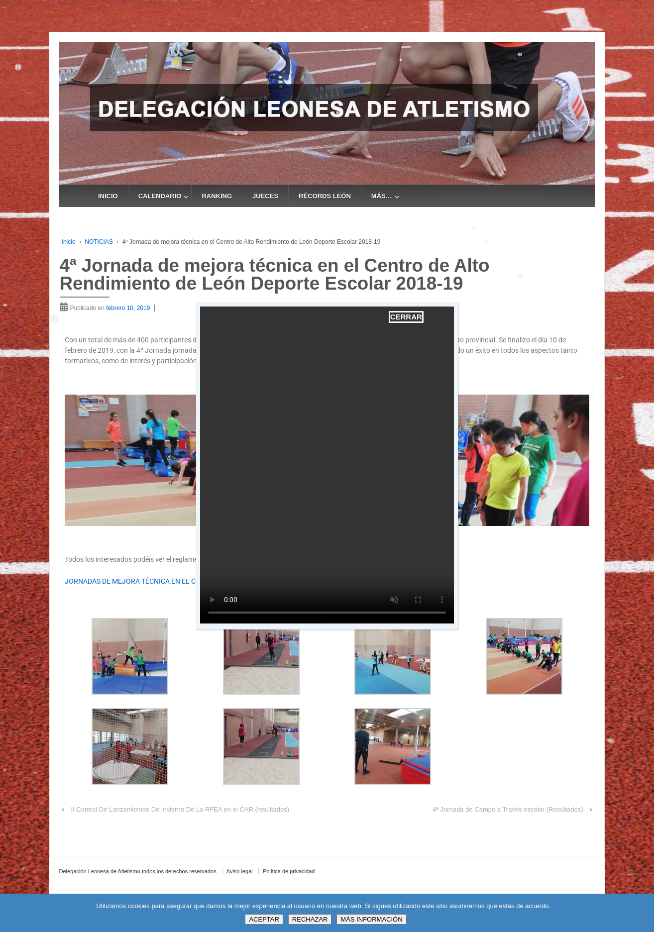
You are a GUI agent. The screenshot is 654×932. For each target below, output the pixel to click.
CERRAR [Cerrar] (406, 316)
